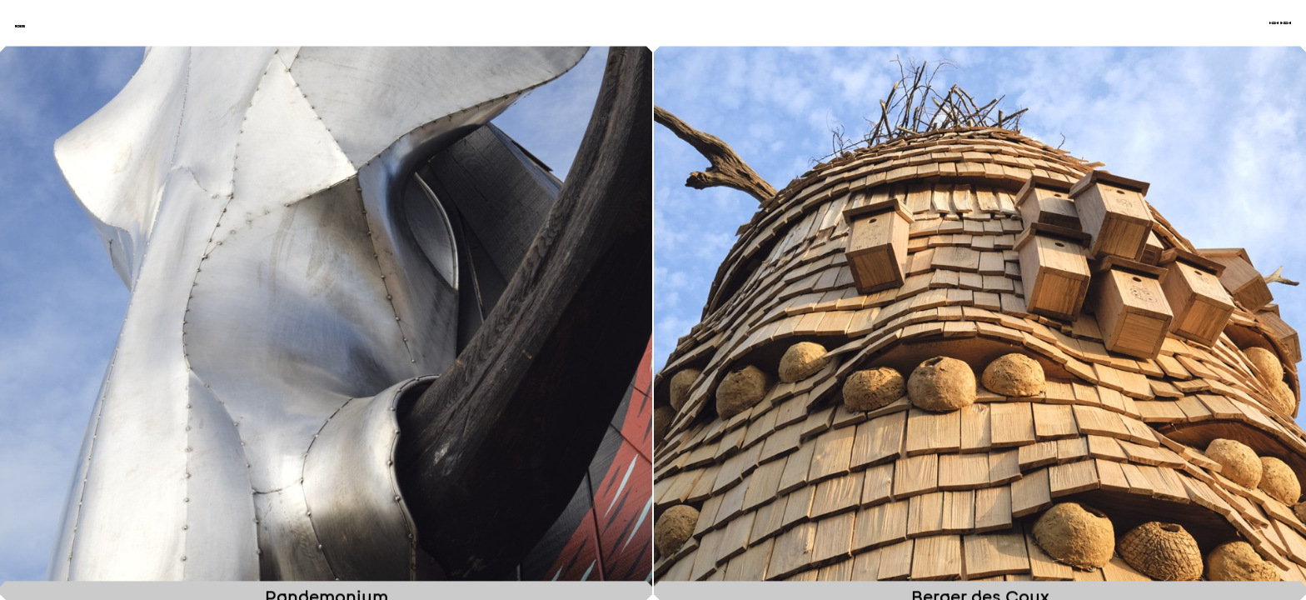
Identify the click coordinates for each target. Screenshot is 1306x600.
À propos (1191, 40)
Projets (1001, 40)
